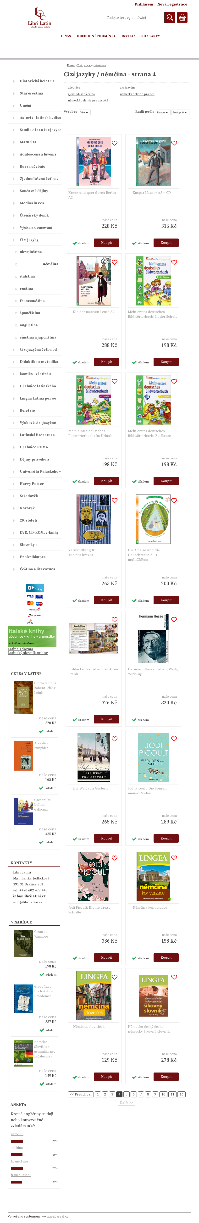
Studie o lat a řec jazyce (40, 130)
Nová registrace (172, 4)
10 (163, 1094)
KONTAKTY (150, 36)
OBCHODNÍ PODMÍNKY (96, 36)
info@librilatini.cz (29, 896)
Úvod (71, 65)
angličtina (29, 325)
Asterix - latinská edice (40, 118)
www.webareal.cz (55, 1216)
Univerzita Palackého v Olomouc (40, 473)
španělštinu (19, 1161)
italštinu (17, 1148)
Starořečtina (31, 93)
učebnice (74, 87)
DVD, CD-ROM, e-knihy (39, 532)
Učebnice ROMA (34, 447)
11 (172, 1094)
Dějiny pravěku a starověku (34, 461)
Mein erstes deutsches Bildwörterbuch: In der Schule (152, 314)
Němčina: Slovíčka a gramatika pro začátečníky (44, 1049)
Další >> (126, 1103)
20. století (28, 520)
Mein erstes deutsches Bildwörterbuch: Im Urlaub (90, 433)
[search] (169, 17)
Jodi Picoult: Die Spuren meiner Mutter (147, 790)
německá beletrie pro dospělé (88, 100)
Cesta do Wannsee (41, 934)
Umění (25, 105)
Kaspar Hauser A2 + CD (152, 192)
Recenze (128, 36)
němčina (50, 264)
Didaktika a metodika (39, 362)
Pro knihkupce (33, 557)
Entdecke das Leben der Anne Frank (93, 671)
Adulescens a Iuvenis (38, 154)
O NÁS (66, 36)
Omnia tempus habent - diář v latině (45, 688)
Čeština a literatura (37, 569)
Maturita (28, 142)
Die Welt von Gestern (90, 788)
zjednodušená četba (81, 94)
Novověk (27, 508)
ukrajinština (31, 252)
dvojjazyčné (128, 87)
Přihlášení (144, 4)
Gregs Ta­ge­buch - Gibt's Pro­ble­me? (43, 991)
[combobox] (163, 112)
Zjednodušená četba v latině (39, 181)
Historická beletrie (37, 81)
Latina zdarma (20, 649)
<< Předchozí (81, 1094)
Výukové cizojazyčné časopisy (38, 425)
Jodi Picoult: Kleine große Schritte (89, 910)
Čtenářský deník (34, 215)
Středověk (29, 496)
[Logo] (40, 18)
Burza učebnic (32, 166)
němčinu (17, 1134)
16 (181, 1094)
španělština (30, 313)
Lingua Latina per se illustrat (38, 400)
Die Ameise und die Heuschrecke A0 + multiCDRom (144, 555)
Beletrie (27, 410)
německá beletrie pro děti (137, 94)
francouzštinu (21, 1175)
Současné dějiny (34, 191)
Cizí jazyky (29, 240)
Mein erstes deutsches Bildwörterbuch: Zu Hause (149, 433)
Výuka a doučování (36, 227)
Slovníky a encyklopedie (32, 547)
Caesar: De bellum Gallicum (42, 805)
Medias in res (32, 203)
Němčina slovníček (89, 1026)
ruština (26, 288)
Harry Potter (32, 484)
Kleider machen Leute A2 (94, 312)
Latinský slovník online (28, 652)
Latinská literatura (37, 435)
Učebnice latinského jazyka (38, 388)
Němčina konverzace (150, 907)
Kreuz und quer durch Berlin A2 (92, 195)
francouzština (32, 301)
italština (27, 276)
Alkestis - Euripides (41, 745)
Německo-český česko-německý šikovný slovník (149, 1029)
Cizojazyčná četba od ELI (38, 351)
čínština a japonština (38, 337)
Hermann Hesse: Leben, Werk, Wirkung (153, 671)
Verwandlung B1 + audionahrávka (83, 552)
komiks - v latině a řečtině (35, 376)
